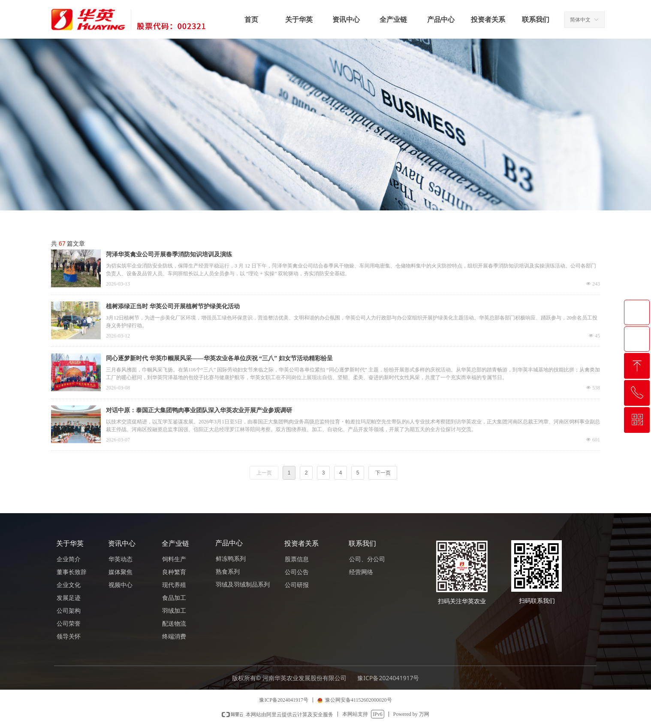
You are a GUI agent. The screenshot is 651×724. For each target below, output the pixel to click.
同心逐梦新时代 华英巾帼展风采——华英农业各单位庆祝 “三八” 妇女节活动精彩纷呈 (219, 358)
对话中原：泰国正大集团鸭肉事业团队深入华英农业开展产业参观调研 (199, 410)
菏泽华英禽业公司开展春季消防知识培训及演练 (169, 254)
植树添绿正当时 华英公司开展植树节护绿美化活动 (173, 306)
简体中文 (580, 20)
